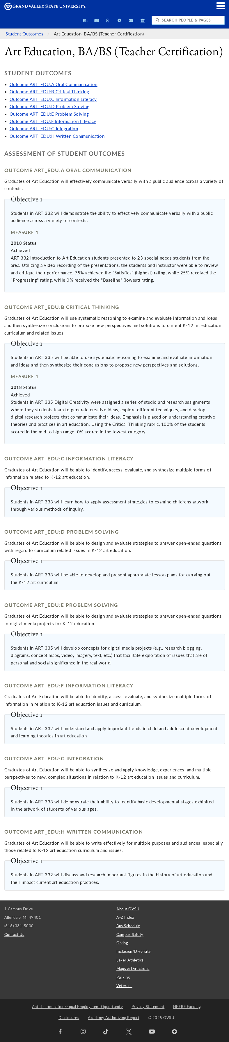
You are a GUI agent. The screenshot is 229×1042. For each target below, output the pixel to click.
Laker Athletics (130, 960)
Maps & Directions (133, 968)
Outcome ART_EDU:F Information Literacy (53, 121)
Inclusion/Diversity (133, 951)
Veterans (124, 985)
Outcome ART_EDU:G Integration (44, 128)
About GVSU (127, 909)
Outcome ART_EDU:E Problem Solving (49, 114)
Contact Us (14, 934)
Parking (123, 977)
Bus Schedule (128, 925)
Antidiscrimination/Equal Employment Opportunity (77, 1006)
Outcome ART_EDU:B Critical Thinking (49, 91)
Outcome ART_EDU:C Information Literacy (53, 99)
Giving (122, 943)
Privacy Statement (148, 1006)
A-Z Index (125, 917)
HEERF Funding (187, 1006)
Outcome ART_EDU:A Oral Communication (53, 84)
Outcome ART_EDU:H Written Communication (57, 136)
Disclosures (68, 1017)
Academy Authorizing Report (113, 1017)
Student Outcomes (25, 33)
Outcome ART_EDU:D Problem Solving (50, 106)
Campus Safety (129, 934)
